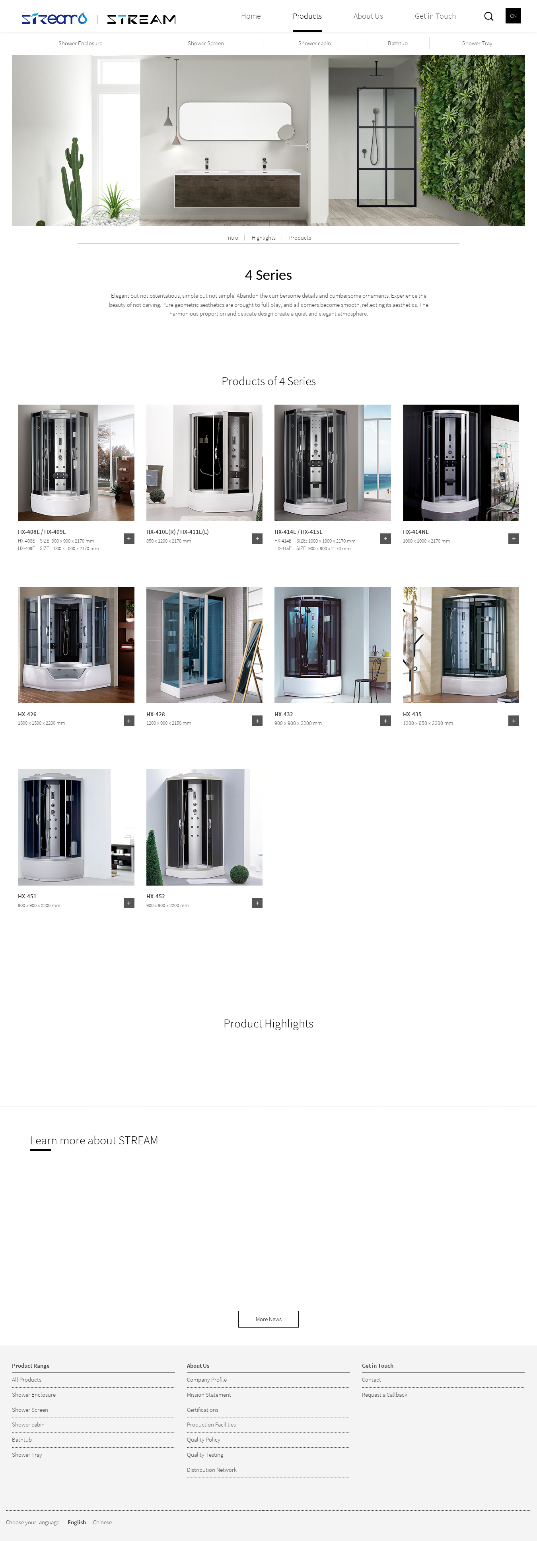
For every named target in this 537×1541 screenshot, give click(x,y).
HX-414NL (415, 531)
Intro (232, 237)
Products (300, 237)
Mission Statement (209, 1394)
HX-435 (412, 714)
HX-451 (27, 896)
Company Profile (207, 1379)
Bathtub (398, 43)
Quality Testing (205, 1454)
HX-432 (283, 714)
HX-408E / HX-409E (42, 531)
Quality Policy (203, 1439)
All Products (26, 1379)
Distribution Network (212, 1469)
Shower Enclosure (80, 43)
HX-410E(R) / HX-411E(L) (177, 531)
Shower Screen (206, 43)
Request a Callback (384, 1394)
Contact (371, 1379)
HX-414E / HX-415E (298, 531)
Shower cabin (314, 43)
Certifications (202, 1409)
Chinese (102, 1522)
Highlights (264, 237)
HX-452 (155, 896)
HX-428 (155, 714)
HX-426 (27, 714)
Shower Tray (477, 43)
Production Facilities (211, 1424)
